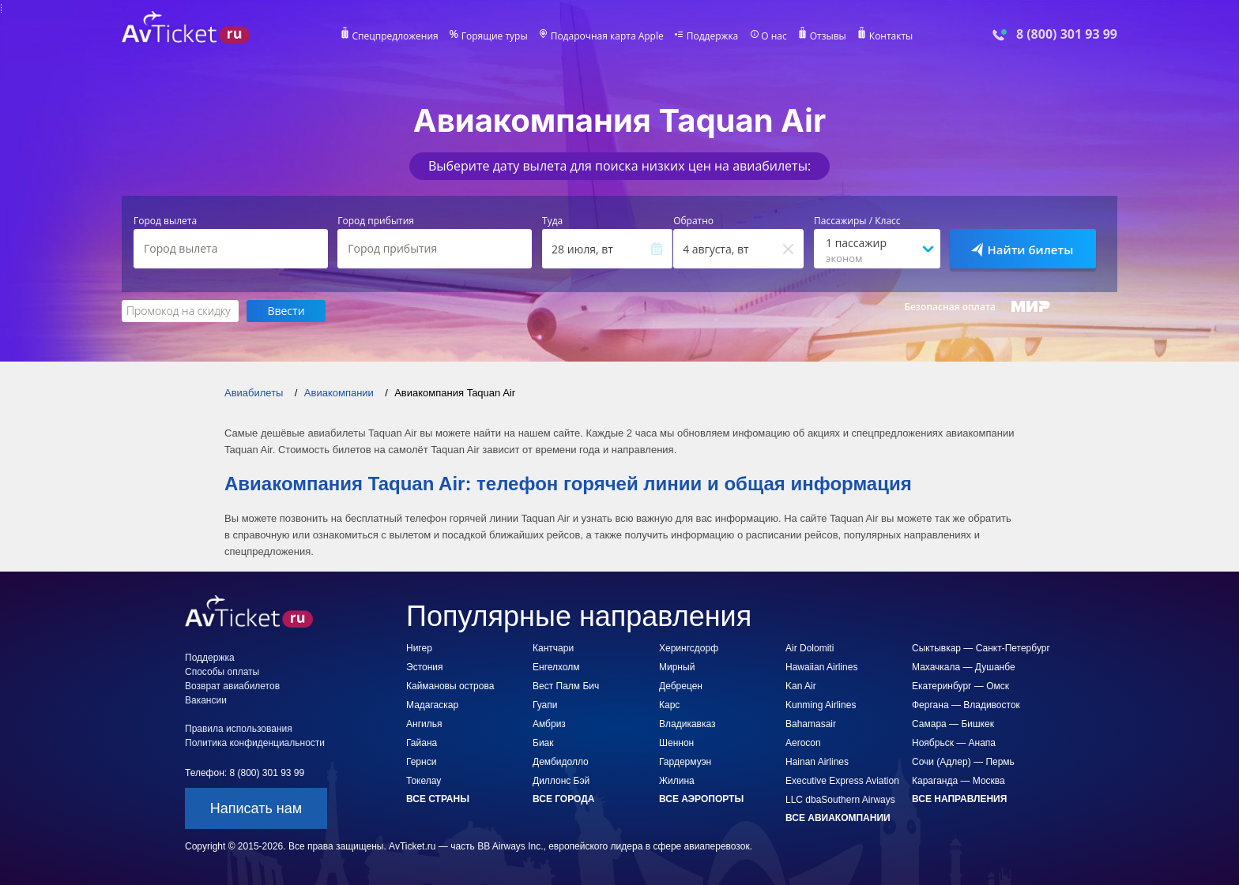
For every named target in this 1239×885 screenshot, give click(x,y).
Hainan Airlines (817, 761)
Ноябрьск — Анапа (954, 742)
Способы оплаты (222, 671)
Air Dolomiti (809, 648)
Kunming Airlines (820, 705)
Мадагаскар (432, 705)
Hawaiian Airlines (821, 667)
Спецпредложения (395, 36)
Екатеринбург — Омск (960, 686)
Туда (552, 221)
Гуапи (545, 705)
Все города (563, 798)
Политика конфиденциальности (255, 742)
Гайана (421, 742)
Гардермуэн (685, 761)
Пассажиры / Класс (857, 221)
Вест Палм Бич (566, 686)
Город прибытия (375, 221)
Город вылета (165, 221)
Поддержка (713, 36)
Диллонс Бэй (561, 780)
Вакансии (206, 700)
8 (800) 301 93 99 (1066, 34)
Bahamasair (810, 723)
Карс (669, 705)
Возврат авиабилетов (232, 686)
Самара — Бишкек (953, 723)
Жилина (677, 780)
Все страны (437, 798)
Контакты (891, 36)
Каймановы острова (450, 686)
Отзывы (828, 36)
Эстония (424, 667)
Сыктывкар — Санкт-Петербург (981, 648)
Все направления (959, 798)
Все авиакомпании (838, 817)
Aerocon (803, 742)
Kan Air (800, 686)
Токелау (423, 780)
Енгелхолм (556, 667)
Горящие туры (494, 36)
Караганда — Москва (958, 780)
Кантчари (553, 648)
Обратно (693, 221)
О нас (773, 36)
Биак (543, 742)
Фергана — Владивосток (966, 705)
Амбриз (549, 723)
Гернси (421, 761)
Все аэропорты (701, 798)
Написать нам (256, 808)
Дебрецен (680, 686)
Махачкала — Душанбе (963, 667)
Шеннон (676, 742)
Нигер (419, 648)
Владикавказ (687, 723)
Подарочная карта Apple (607, 36)
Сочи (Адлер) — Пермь (963, 761)
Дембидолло (561, 761)
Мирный (677, 667)
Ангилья (424, 723)
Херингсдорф (688, 648)
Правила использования (238, 728)
